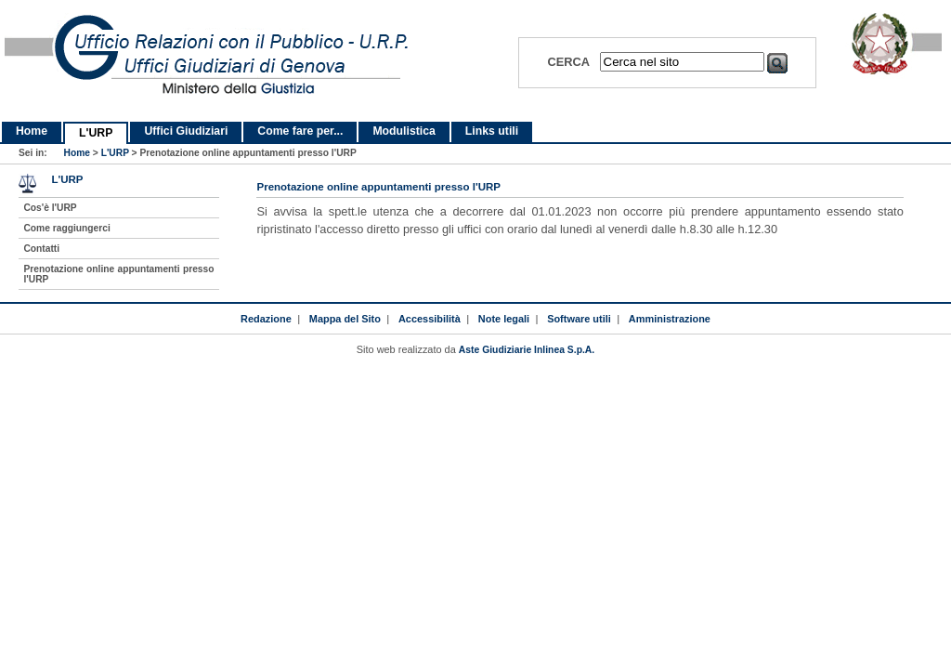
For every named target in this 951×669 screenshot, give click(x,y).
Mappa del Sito (345, 318)
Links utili (491, 131)
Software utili (579, 318)
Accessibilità (429, 318)
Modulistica (403, 131)
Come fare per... (300, 131)
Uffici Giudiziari (186, 131)
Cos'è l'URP (49, 208)
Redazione (266, 318)
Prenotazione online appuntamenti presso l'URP (118, 274)
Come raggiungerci (66, 228)
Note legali (503, 318)
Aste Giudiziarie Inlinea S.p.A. (526, 350)
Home (31, 131)
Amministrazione (669, 318)
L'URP (95, 132)
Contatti (41, 248)
